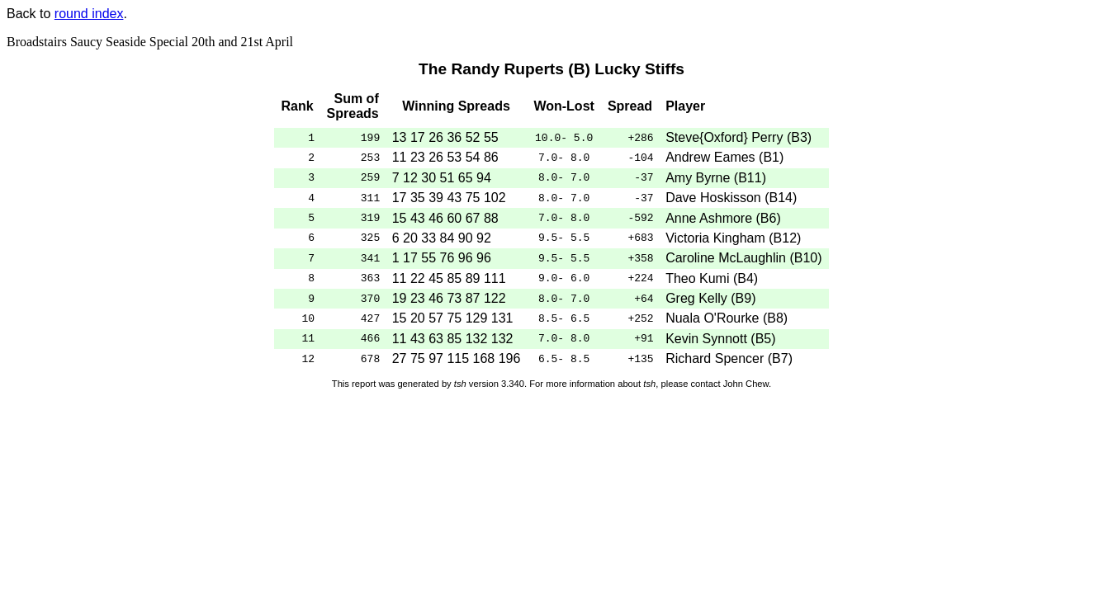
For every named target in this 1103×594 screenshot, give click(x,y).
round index (89, 14)
